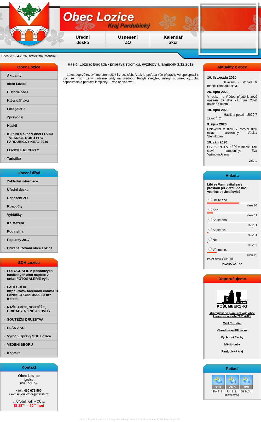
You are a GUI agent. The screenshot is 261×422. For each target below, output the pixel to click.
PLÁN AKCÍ (16, 328)
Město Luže (232, 344)
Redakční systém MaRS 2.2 (93, 419)
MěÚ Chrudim (232, 323)
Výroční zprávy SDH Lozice (29, 336)
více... (253, 161)
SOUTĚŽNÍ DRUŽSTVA (25, 319)
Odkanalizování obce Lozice (29, 248)
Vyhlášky (14, 215)
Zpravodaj (15, 117)
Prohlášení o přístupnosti (167, 419)
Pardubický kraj (232, 351)
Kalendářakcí (173, 40)
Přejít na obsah (249, 2)
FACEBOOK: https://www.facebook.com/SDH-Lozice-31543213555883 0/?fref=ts (31, 293)
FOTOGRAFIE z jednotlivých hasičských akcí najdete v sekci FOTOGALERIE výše (30, 275)
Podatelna (15, 231)
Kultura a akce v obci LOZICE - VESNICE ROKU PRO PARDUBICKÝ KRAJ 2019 (30, 138)
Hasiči (12, 126)
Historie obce (17, 92)
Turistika (14, 158)
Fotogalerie (16, 109)
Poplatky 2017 (18, 240)
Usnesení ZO (17, 198)
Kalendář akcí (18, 100)
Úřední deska (17, 190)
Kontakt (13, 353)
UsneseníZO (128, 40)
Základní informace (22, 181)
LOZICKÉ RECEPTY (23, 150)
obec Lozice (16, 84)
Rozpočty (14, 206)
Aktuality (14, 75)
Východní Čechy (232, 337)
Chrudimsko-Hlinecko (232, 330)
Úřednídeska (83, 40)
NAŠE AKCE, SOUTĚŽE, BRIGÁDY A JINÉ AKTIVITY (29, 309)
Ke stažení (15, 223)
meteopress (232, 395)
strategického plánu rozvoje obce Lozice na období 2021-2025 (232, 314)
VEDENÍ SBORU (20, 344)
